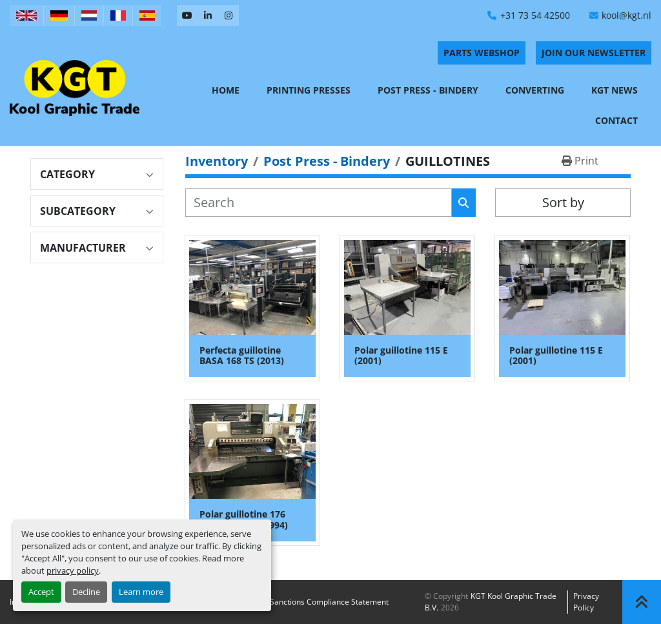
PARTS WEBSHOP (481, 52)
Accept (41, 592)
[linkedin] (208, 15)
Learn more (141, 592)
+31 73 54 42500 (535, 15)
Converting (534, 90)
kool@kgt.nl (626, 15)
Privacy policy (586, 601)
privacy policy (72, 570)
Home (225, 90)
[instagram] (228, 15)
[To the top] (641, 602)
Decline (86, 592)
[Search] (318, 202)
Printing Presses (309, 90)
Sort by (563, 202)
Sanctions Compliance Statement (329, 601)
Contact (616, 120)
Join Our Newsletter (594, 52)
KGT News (614, 90)
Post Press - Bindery (428, 90)
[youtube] (187, 15)
